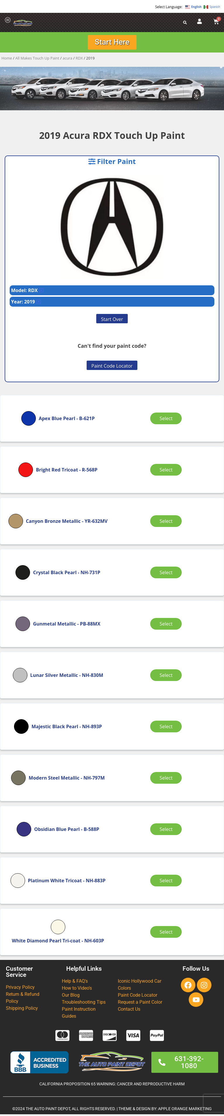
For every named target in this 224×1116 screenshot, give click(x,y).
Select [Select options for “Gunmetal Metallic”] (167, 625)
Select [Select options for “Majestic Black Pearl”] (167, 728)
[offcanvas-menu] (8, 20)
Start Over (112, 321)
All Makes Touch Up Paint (37, 59)
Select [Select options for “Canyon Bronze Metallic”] (167, 523)
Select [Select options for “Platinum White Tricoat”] (167, 882)
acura (67, 59)
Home (6, 59)
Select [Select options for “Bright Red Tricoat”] (167, 471)
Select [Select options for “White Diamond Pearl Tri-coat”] (167, 933)
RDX (79, 59)
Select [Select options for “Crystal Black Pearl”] (167, 574)
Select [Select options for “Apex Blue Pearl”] (167, 420)
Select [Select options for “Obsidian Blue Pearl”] (167, 831)
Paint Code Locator (111, 367)
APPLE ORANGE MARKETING (185, 1110)
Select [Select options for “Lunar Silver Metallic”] (167, 677)
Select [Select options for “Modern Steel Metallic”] (167, 779)
